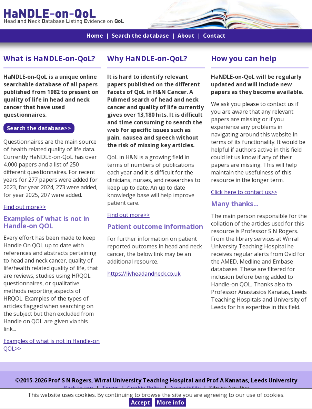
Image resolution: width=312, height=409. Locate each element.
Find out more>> (24, 207)
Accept (140, 402)
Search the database (140, 35)
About (186, 35)
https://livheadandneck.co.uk (144, 273)
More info (170, 402)
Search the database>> (39, 128)
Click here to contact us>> (244, 192)
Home (95, 35)
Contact (214, 35)
